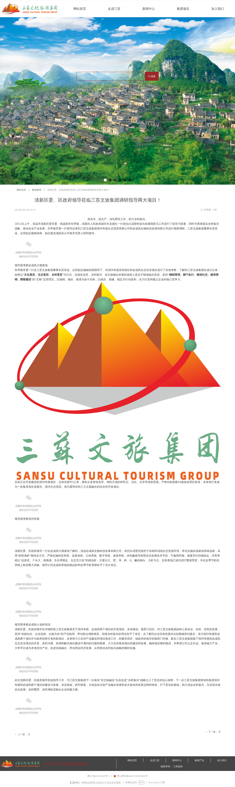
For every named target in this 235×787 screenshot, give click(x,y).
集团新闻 (36, 190)
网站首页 (21, 190)
